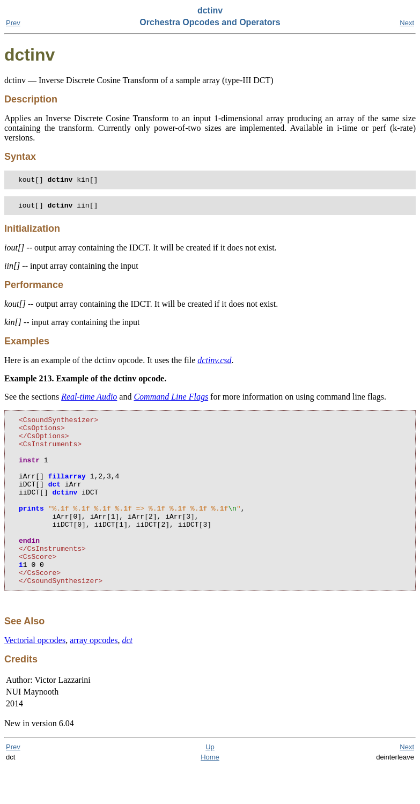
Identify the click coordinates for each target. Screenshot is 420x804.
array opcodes (93, 677)
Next (407, 23)
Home (210, 794)
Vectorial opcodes (34, 677)
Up (210, 784)
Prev (13, 23)
